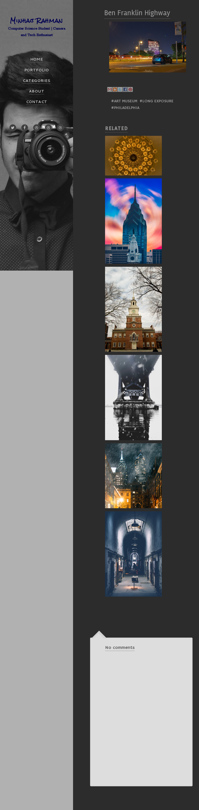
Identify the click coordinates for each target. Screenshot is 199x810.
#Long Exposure (156, 101)
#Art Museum (124, 101)
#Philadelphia (125, 108)
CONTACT (36, 101)
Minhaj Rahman (36, 20)
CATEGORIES (37, 80)
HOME (36, 59)
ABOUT (36, 91)
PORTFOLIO (36, 70)
